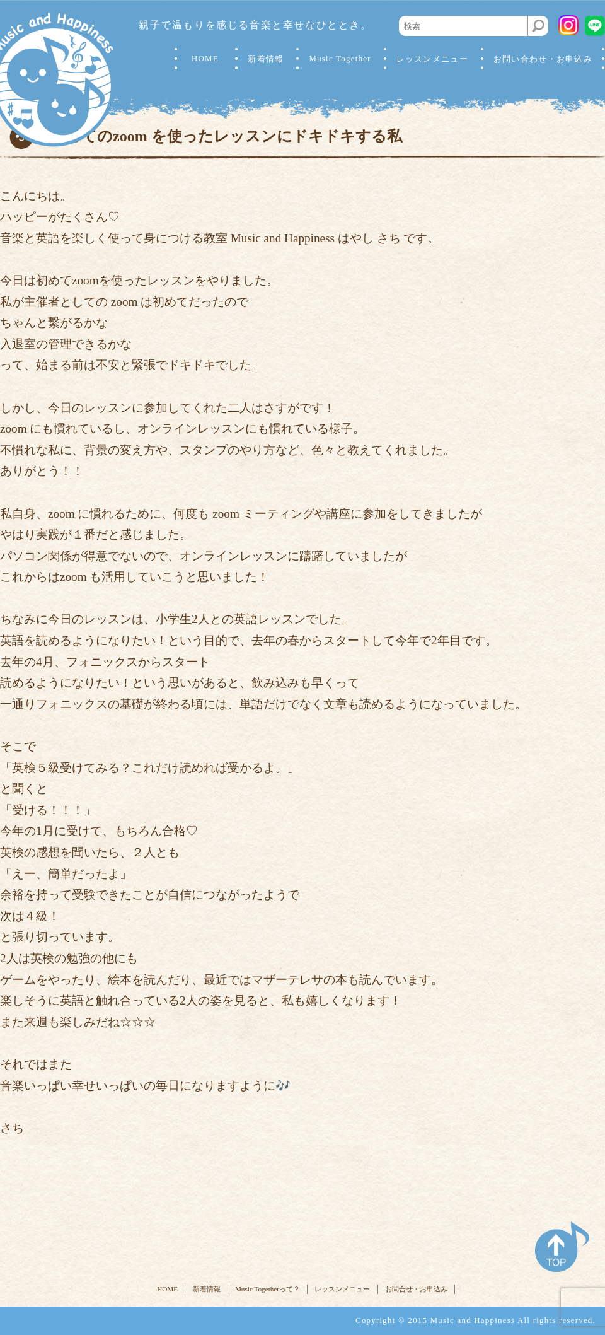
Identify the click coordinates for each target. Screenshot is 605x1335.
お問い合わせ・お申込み (542, 59)
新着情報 (266, 59)
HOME (205, 58)
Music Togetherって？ (267, 1289)
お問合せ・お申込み (416, 1289)
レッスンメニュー (342, 1289)
